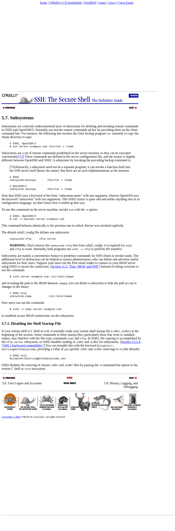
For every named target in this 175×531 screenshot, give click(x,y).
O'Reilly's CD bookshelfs (65, 2)
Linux (102, 2)
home (43, 2)
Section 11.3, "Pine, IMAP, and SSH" (75, 272)
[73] (21, 157)
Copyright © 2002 (11, 426)
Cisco (111, 2)
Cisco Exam (125, 2)
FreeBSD (90, 2)
